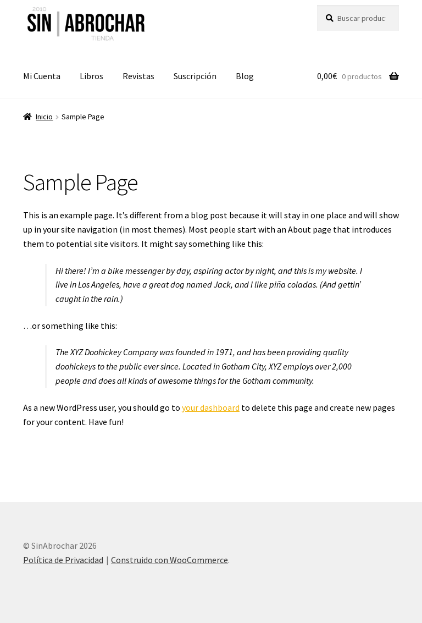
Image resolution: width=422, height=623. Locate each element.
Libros (91, 75)
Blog (245, 75)
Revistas (138, 75)
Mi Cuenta (41, 75)
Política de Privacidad (63, 559)
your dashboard (211, 407)
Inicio (44, 117)
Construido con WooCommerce (169, 559)
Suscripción (195, 75)
